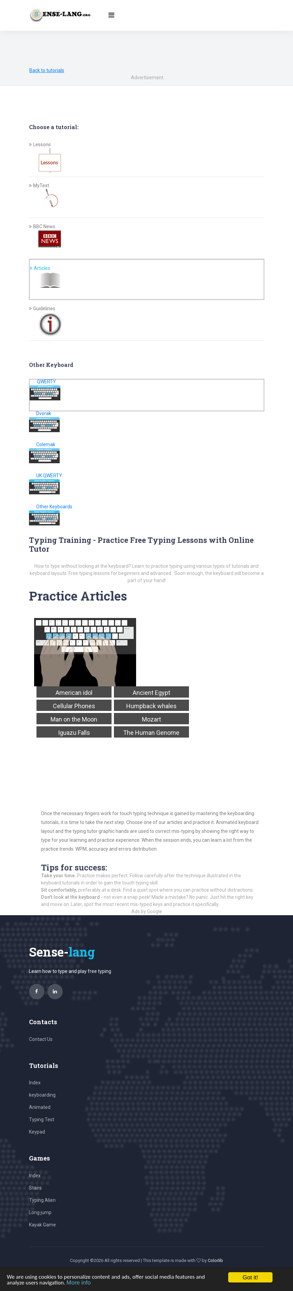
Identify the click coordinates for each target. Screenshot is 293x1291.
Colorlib (215, 1260)
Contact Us (41, 1039)
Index (35, 1082)
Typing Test (41, 1119)
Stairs (35, 1188)
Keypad (37, 1132)
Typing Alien (42, 1200)
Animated (39, 1107)
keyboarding (42, 1095)
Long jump (40, 1212)
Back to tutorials (46, 70)
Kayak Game (42, 1224)
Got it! (250, 1277)
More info (79, 1282)
